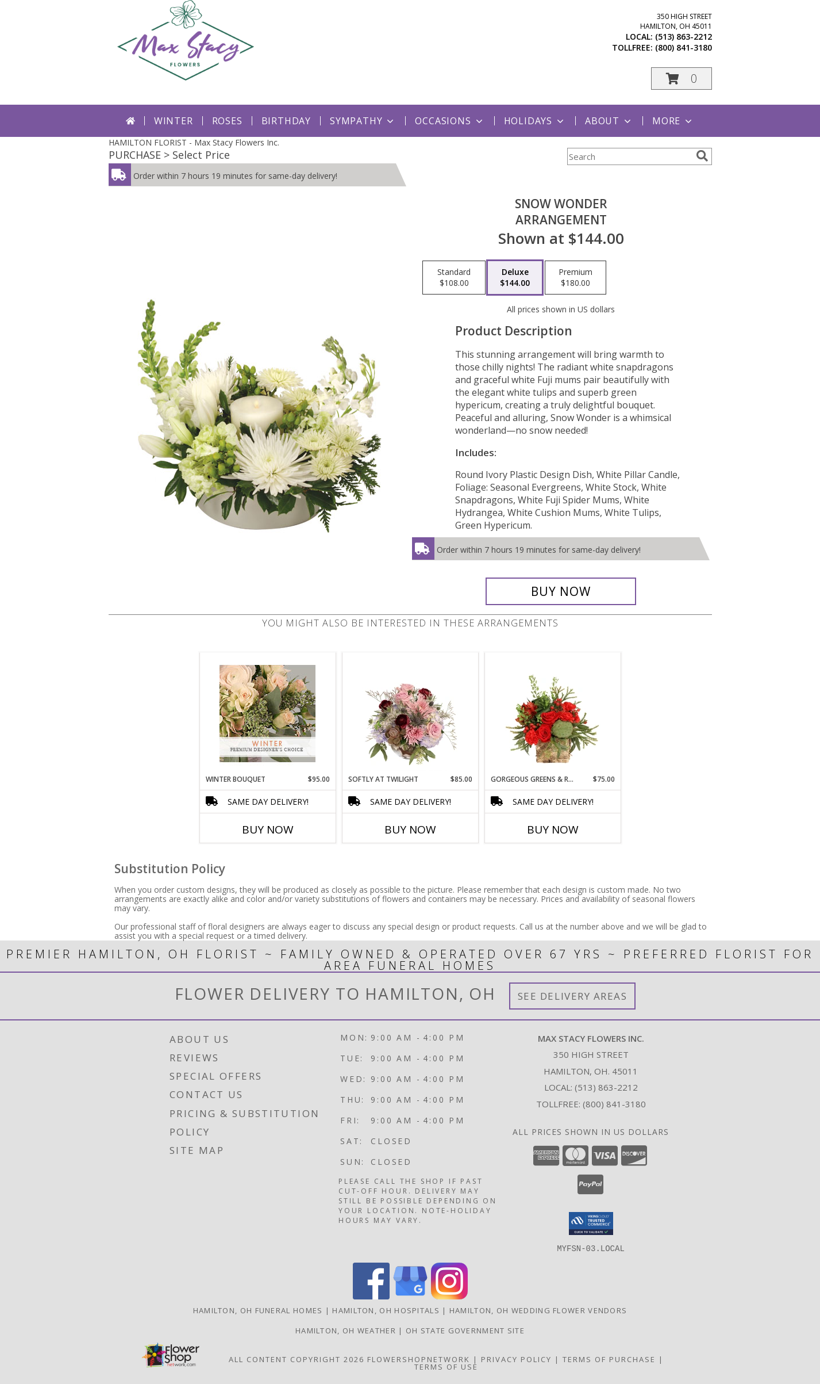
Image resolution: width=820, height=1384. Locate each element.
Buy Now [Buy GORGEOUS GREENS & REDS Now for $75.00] (553, 829)
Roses (227, 120)
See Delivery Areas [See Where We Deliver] (572, 996)
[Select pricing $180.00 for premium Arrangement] (575, 278)
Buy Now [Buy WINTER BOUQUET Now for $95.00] (268, 829)
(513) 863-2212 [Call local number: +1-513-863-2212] (683, 36)
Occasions (449, 120)
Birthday (286, 120)
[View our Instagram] (449, 1295)
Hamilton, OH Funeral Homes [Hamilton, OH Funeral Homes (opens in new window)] (258, 1310)
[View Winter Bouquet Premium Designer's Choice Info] (267, 713)
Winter (173, 120)
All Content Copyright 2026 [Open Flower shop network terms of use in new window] (296, 1359)
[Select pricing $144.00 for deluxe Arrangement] (515, 278)
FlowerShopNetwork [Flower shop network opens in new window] (418, 1359)
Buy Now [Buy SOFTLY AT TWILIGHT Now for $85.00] (410, 829)
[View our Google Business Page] (410, 1295)
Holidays (535, 120)
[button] (681, 78)
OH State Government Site (465, 1330)
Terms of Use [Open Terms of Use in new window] (446, 1366)
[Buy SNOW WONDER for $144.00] (561, 591)
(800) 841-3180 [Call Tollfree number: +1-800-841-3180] (614, 1104)
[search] (702, 156)
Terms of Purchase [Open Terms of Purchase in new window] (609, 1359)
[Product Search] (629, 156)
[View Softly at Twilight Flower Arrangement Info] (410, 713)
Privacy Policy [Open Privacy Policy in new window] (516, 1359)
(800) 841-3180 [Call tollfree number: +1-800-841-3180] (683, 47)
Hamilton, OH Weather (345, 1330)
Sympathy (363, 120)
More (673, 120)
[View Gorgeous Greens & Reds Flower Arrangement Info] (552, 713)
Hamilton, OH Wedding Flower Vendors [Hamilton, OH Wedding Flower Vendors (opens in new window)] (538, 1310)
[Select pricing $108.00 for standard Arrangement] (454, 278)
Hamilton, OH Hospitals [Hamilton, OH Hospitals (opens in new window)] (386, 1310)
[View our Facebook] (371, 1295)
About (609, 120)
